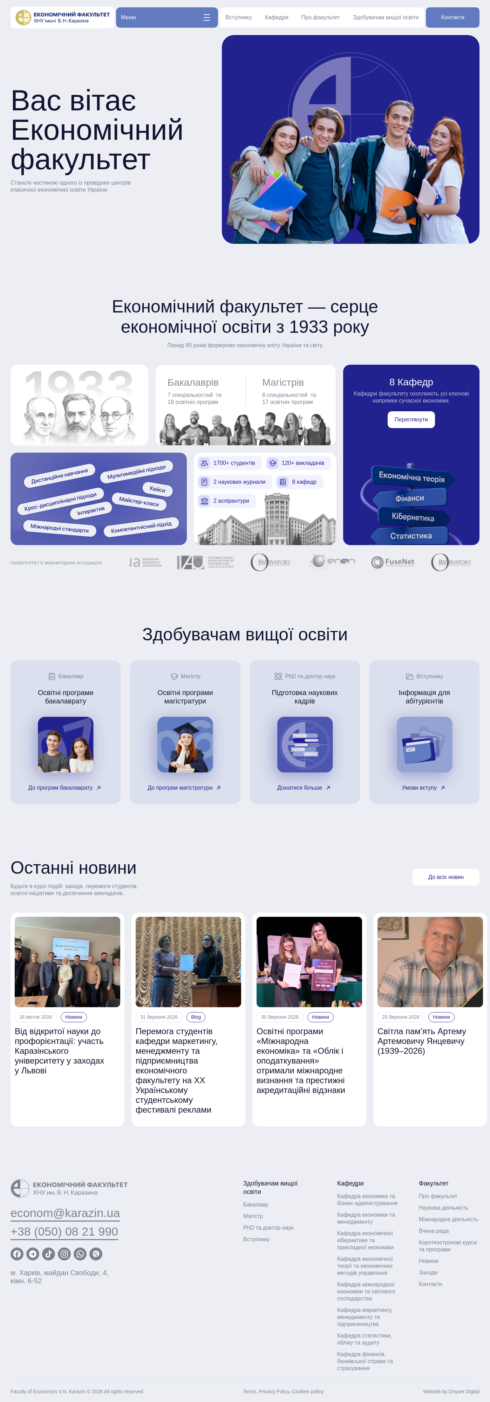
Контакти (452, 17)
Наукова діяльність (443, 1208)
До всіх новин (446, 877)
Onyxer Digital (464, 1391)
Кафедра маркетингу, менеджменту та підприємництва (365, 1317)
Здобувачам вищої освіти (386, 17)
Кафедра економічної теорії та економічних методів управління (365, 1266)
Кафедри (276, 17)
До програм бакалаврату (65, 788)
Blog (196, 1017)
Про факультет (320, 17)
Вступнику (238, 17)
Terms (249, 1391)
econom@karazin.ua (65, 1212)
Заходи (428, 1273)
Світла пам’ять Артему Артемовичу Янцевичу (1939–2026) (421, 1041)
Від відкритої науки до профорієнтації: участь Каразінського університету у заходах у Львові (59, 1050)
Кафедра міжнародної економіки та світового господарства (366, 1291)
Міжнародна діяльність (448, 1219)
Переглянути (411, 419)
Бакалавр (255, 1205)
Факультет (434, 1183)
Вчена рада (434, 1231)
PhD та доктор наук (268, 1228)
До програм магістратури (185, 788)
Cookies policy (308, 1391)
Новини (73, 1017)
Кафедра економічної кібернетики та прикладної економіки (365, 1240)
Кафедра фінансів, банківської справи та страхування (365, 1361)
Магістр (253, 1216)
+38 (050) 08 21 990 (64, 1231)
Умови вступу (424, 788)
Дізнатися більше (305, 788)
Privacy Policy (274, 1391)
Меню (165, 17)
